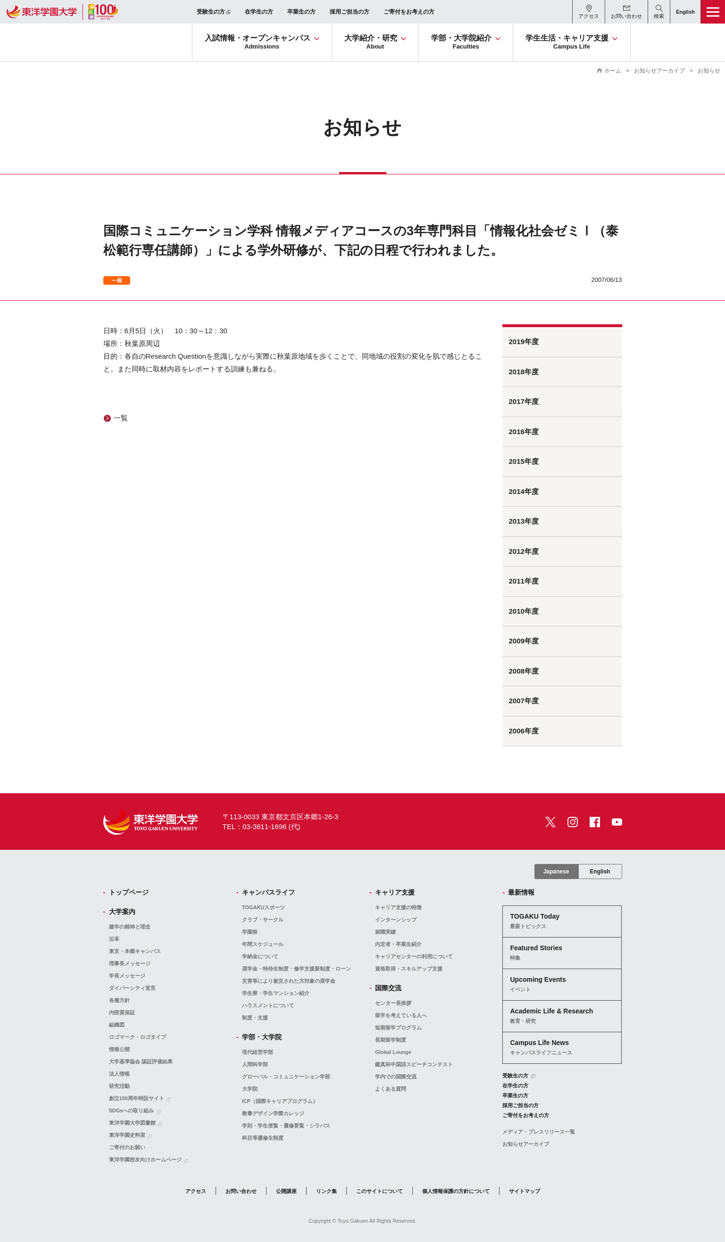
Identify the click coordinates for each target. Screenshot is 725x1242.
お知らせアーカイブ (659, 70)
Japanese (556, 871)
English (600, 871)
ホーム (612, 70)
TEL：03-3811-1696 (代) (261, 827)
